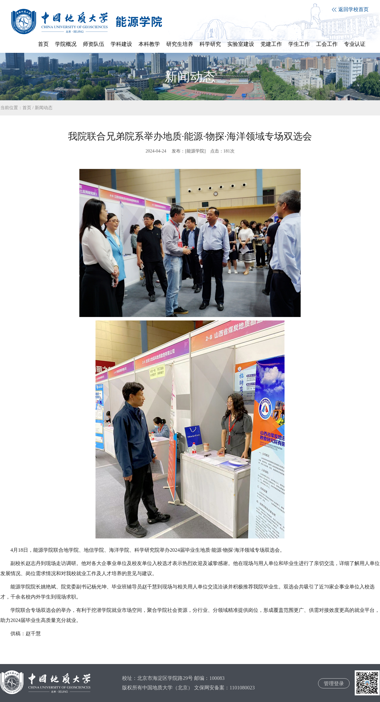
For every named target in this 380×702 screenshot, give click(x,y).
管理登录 (334, 683)
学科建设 (121, 44)
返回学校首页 (350, 9)
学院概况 (66, 44)
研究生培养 (179, 44)
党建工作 (271, 44)
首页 (43, 44)
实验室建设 (240, 44)
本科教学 (149, 44)
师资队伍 (93, 44)
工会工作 (327, 44)
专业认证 (354, 44)
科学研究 (210, 44)
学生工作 (299, 44)
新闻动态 (43, 107)
